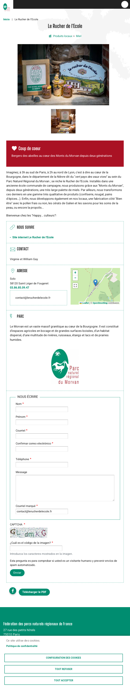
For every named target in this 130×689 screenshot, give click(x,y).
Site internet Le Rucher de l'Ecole (33, 237)
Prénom (20, 417)
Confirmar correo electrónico (33, 443)
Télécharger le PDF (34, 592)
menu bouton (124, 4)
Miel (78, 36)
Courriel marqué (26, 506)
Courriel (20, 431)
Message (21, 472)
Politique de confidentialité (22, 646)
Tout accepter (63, 680)
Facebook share (12, 590)
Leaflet (84, 303)
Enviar (17, 573)
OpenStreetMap (100, 303)
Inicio (6, 19)
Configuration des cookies (63, 658)
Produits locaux (62, 36)
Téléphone (22, 459)
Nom (19, 404)
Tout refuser (63, 669)
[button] (63, 74)
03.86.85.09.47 (19, 288)
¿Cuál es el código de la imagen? (30, 543)
